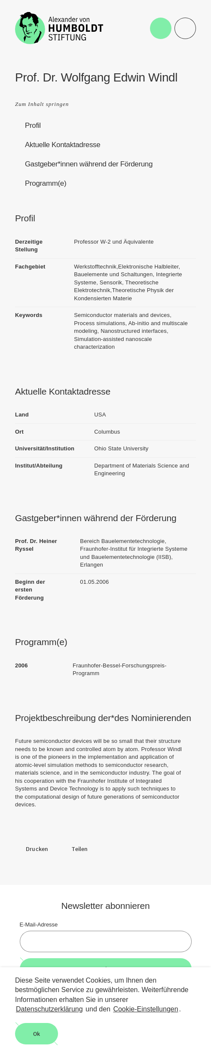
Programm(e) (45, 183)
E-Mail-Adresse (39, 924)
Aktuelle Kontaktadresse (62, 145)
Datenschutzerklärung (49, 1009)
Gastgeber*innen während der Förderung (89, 164)
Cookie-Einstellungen (145, 1009)
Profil (33, 125)
